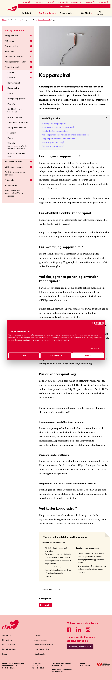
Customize (56, 355)
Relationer (18, 51)
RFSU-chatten (11, 185)
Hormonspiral (13, 83)
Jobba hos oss (40, 640)
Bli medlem (64, 6)
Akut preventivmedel (16, 127)
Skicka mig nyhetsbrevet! (80, 647)
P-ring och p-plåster (16, 98)
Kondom (19, 77)
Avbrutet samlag (14, 117)
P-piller (19, 72)
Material (63, 2)
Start (4, 20)
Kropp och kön (18, 35)
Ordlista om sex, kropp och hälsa (15, 173)
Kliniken (39, 2)
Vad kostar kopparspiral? (53, 146)
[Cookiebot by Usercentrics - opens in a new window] (94, 323)
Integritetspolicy (41, 649)
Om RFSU (85, 13)
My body (76, 2)
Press (4, 654)
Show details (94, 349)
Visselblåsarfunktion (43, 644)
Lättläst (37, 635)
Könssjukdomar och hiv (18, 62)
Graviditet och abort (18, 56)
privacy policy (93, 337)
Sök (108, 13)
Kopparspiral (45, 605)
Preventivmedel (44, 20)
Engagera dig (66, 13)
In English (100, 14)
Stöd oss (104, 2)
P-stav (10, 93)
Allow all (88, 355)
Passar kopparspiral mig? (53, 142)
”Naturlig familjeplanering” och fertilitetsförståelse (16, 146)
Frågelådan (18, 180)
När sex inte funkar (18, 161)
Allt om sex (18, 41)
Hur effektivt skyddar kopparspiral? (58, 127)
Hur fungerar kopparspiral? (54, 123)
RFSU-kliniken (8, 644)
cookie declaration (16, 340)
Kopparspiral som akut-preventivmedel (59, 138)
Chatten (25, 2)
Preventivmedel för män (16, 155)
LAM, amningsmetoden (17, 122)
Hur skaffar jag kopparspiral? (55, 131)
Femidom (11, 133)
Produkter (90, 2)
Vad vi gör (27, 13)
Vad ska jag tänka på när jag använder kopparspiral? (65, 135)
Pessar (10, 138)
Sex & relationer (46, 13)
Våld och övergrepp (18, 167)
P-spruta (11, 104)
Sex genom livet (18, 46)
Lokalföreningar (9, 649)
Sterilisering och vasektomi (14, 110)
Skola (50, 2)
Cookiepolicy (40, 654)
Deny (24, 355)
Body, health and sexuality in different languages (14, 193)
